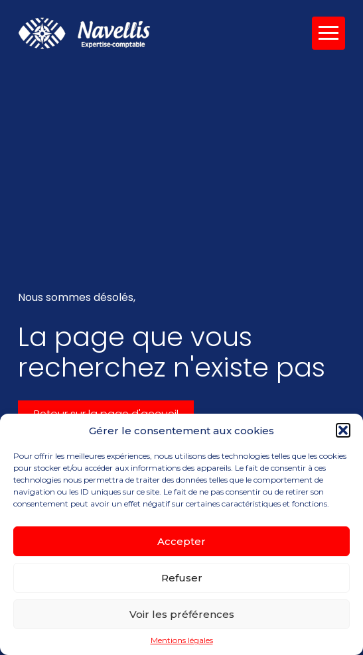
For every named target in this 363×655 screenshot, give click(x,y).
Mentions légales (182, 640)
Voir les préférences (181, 614)
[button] (343, 430)
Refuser (181, 577)
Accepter (181, 541)
